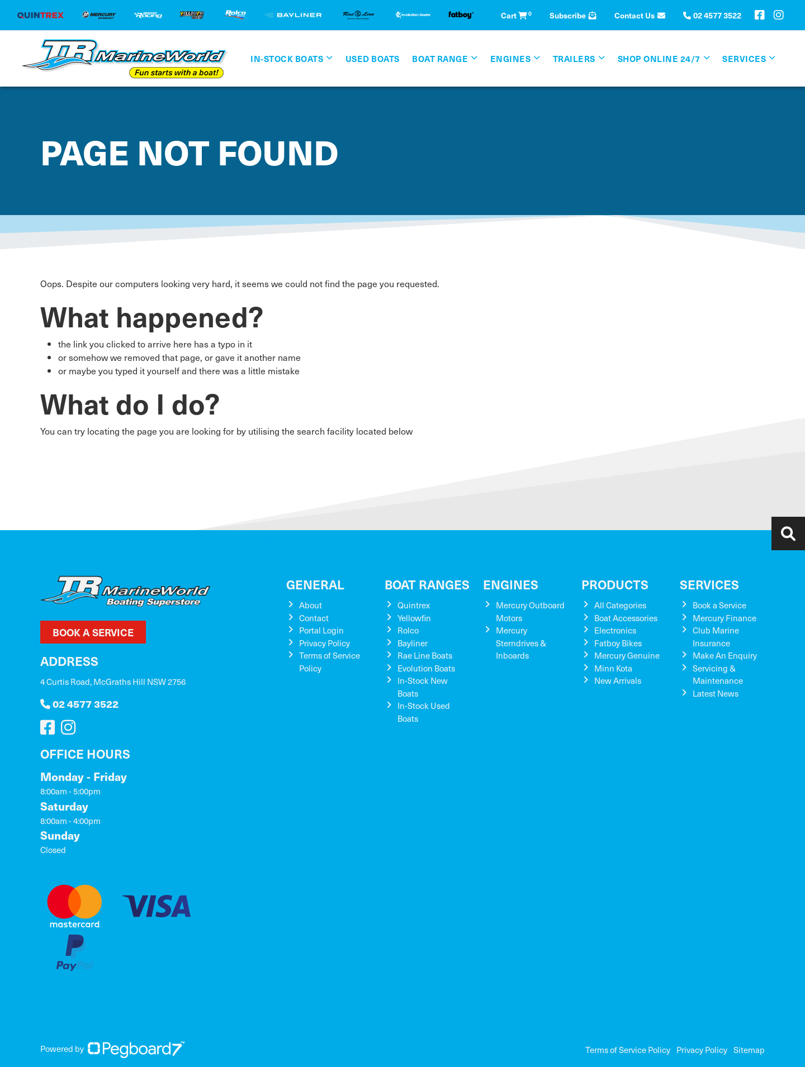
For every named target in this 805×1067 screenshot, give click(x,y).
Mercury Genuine (627, 655)
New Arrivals (617, 680)
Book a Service (93, 632)
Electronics (615, 630)
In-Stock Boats (286, 58)
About (310, 605)
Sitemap (749, 1050)
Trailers (574, 58)
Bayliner (412, 643)
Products (614, 584)
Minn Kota (613, 668)
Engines (510, 58)
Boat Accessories (625, 618)
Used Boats (372, 58)
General (315, 584)
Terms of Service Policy (627, 1050)
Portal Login (321, 630)
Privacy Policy (324, 643)
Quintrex (413, 605)
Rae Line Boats (424, 655)
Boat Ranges (427, 584)
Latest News (715, 693)
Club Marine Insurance (716, 636)
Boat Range (440, 58)
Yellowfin (414, 618)
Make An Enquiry (725, 655)
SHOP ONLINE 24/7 (659, 58)
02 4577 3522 (79, 703)
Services (744, 58)
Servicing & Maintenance (718, 674)
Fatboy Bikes (618, 643)
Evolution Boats (426, 668)
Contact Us (639, 15)
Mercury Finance (724, 618)
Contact (314, 618)
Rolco (408, 630)
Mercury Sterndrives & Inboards (521, 642)
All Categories (620, 605)
